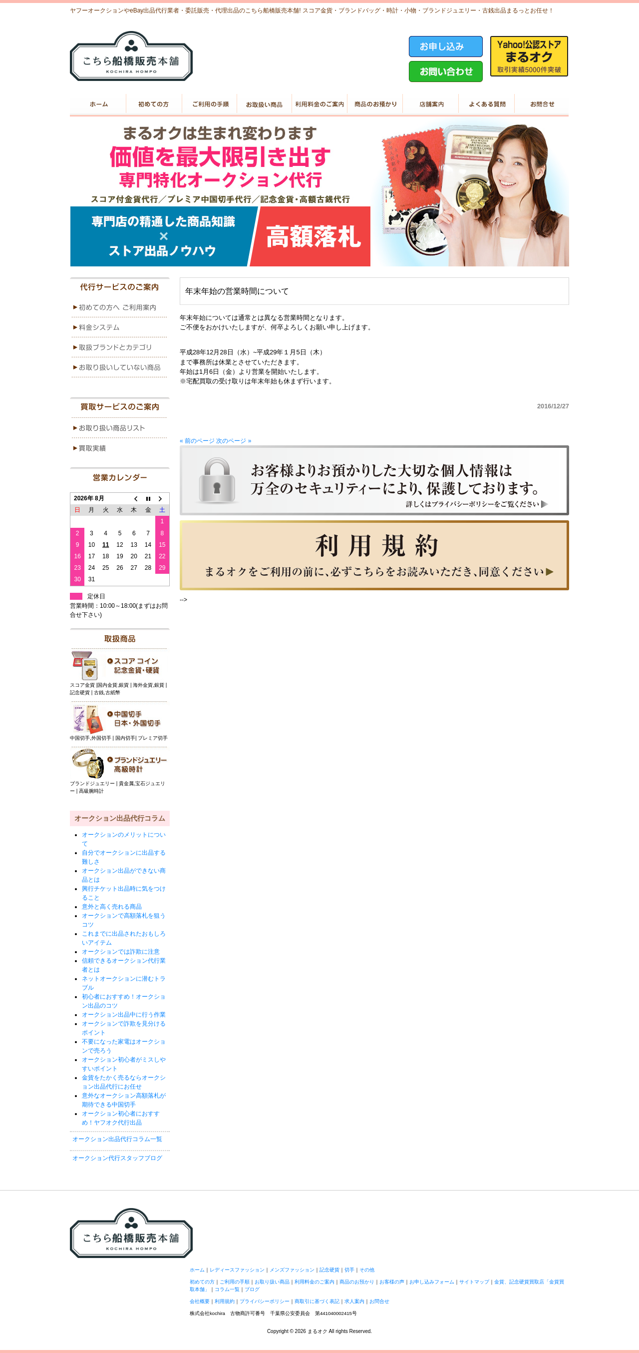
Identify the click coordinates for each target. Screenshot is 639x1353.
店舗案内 (430, 103)
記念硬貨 (329, 1270)
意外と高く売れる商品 (112, 906)
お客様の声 (391, 1282)
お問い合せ (541, 103)
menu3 (120, 347)
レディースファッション (237, 1270)
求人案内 (354, 1301)
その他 (366, 1270)
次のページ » (233, 440)
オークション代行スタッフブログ (117, 1158)
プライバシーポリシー (265, 1301)
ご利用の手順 (208, 103)
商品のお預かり (374, 103)
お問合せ (379, 1301)
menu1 (120, 307)
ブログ (252, 1289)
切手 (349, 1270)
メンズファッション (292, 1270)
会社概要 (200, 1301)
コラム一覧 (227, 1289)
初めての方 (153, 103)
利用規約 (225, 1301)
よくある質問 (485, 103)
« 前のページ (197, 440)
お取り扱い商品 (264, 103)
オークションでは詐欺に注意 (121, 951)
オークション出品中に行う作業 (124, 1014)
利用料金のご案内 (319, 103)
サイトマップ (474, 1282)
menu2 (120, 327)
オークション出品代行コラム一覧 (117, 1139)
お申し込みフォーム (431, 1282)
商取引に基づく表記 (317, 1301)
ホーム (97, 103)
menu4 (120, 367)
